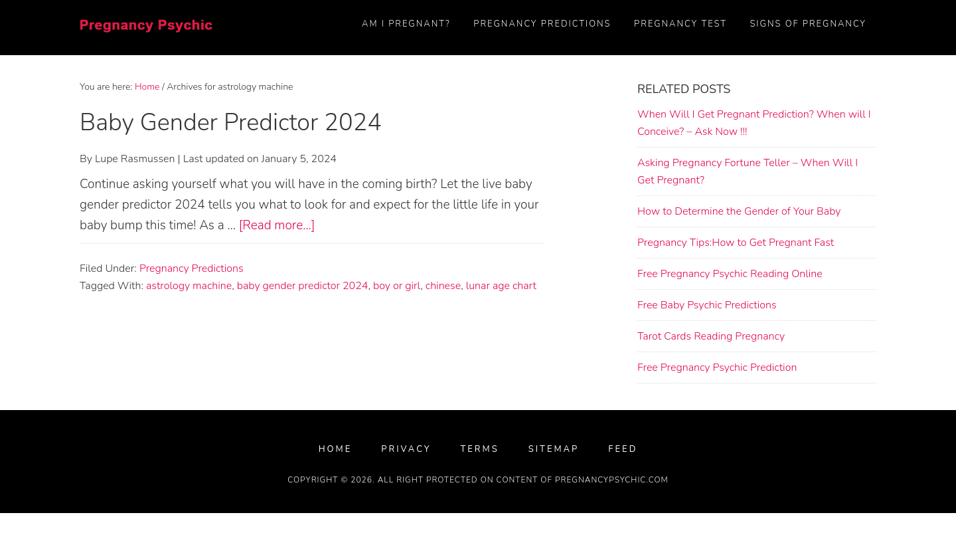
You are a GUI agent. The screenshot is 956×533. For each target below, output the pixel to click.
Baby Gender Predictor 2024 (231, 122)
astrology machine (189, 285)
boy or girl (396, 285)
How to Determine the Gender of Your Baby (738, 211)
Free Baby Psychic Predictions (707, 305)
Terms (479, 449)
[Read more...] (277, 225)
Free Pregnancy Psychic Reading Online (730, 273)
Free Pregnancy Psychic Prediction (717, 367)
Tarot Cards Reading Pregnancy (711, 336)
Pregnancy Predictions (191, 268)
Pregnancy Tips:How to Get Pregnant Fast (735, 242)
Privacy (406, 449)
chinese (443, 285)
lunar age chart (501, 285)
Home (336, 449)
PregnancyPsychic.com (612, 480)
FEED (622, 449)
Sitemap (554, 449)
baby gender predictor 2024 (302, 285)
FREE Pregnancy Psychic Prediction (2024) (146, 36)
